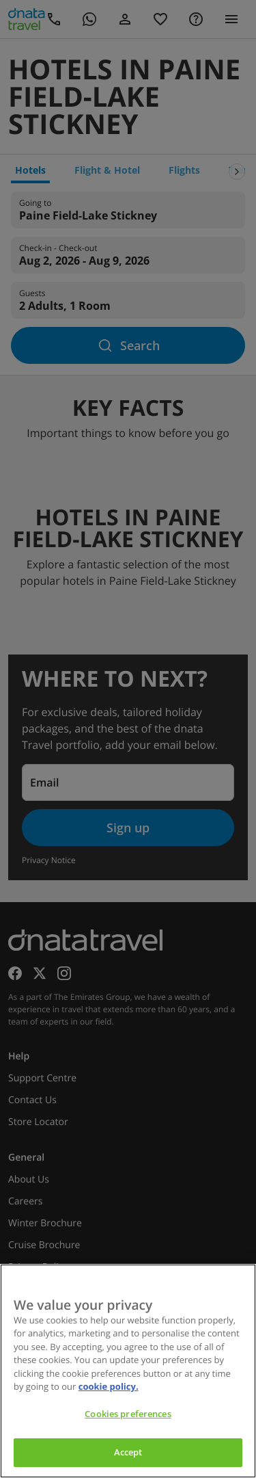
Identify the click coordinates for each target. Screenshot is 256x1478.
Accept (128, 1452)
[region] (128, 1371)
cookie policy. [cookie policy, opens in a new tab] (109, 1386)
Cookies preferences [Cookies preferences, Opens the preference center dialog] (128, 1414)
